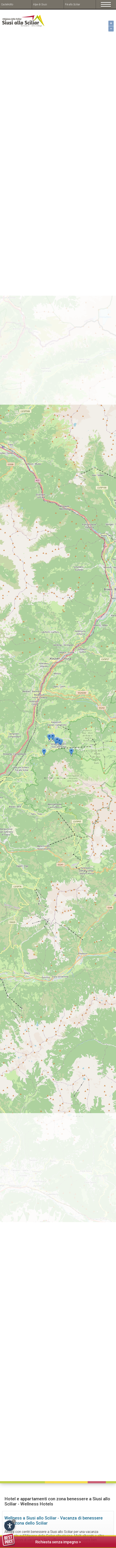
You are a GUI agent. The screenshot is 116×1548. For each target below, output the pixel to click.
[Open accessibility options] (9, 1525)
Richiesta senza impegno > (41, 1541)
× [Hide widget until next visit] (14, 1521)
